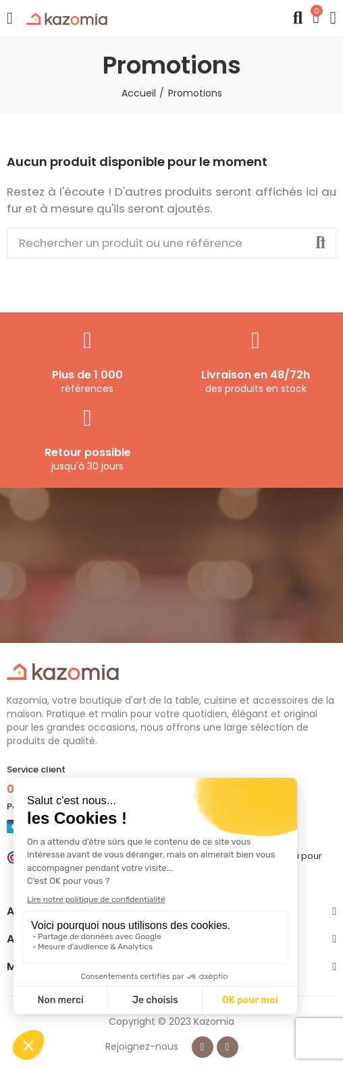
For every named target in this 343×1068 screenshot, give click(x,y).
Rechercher (320, 242)
